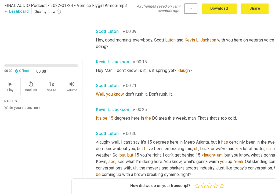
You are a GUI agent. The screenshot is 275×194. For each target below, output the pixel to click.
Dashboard (16, 11)
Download (219, 8)
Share (254, 8)
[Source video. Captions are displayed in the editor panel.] (41, 38)
